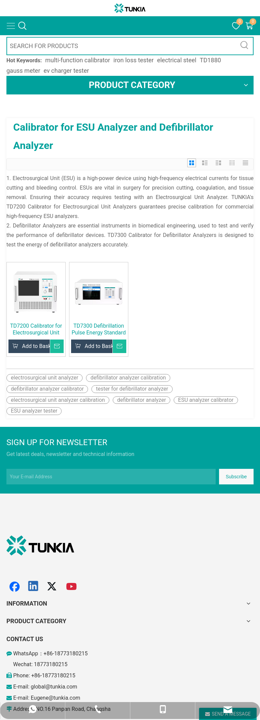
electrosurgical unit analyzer (44, 377)
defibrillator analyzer (141, 400)
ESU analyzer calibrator (206, 400)
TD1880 (210, 60)
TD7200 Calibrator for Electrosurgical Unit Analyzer (36, 329)
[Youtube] (72, 587)
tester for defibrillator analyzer (132, 389)
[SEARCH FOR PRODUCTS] (121, 46)
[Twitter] (53, 587)
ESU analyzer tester (34, 411)
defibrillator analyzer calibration (128, 377)
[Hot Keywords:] (244, 46)
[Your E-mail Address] (111, 476)
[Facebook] (14, 587)
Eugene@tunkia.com (55, 698)
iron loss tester (133, 60)
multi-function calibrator (77, 60)
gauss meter (23, 70)
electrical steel (176, 60)
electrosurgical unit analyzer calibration (58, 400)
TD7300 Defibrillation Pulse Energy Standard (98, 329)
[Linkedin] (33, 587)
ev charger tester (66, 70)
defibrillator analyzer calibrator (47, 389)
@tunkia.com (61, 686)
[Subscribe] (236, 476)
